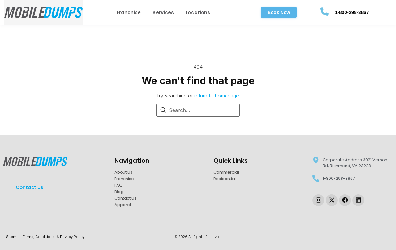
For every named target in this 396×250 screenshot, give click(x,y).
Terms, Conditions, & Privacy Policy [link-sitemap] (53, 237)
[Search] (163, 110)
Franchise (129, 12)
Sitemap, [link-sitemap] (14, 237)
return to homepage (216, 96)
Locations (198, 12)
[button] (279, 12)
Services (163, 12)
